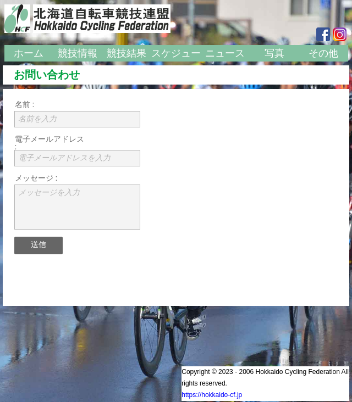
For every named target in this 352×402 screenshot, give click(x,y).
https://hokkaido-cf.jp (212, 395)
